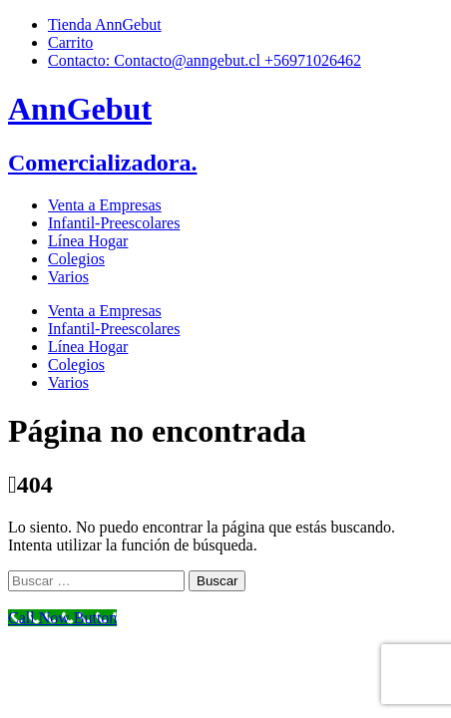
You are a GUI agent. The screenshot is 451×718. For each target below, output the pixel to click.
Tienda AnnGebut (105, 24)
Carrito (70, 42)
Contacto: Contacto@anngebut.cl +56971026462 (204, 60)
